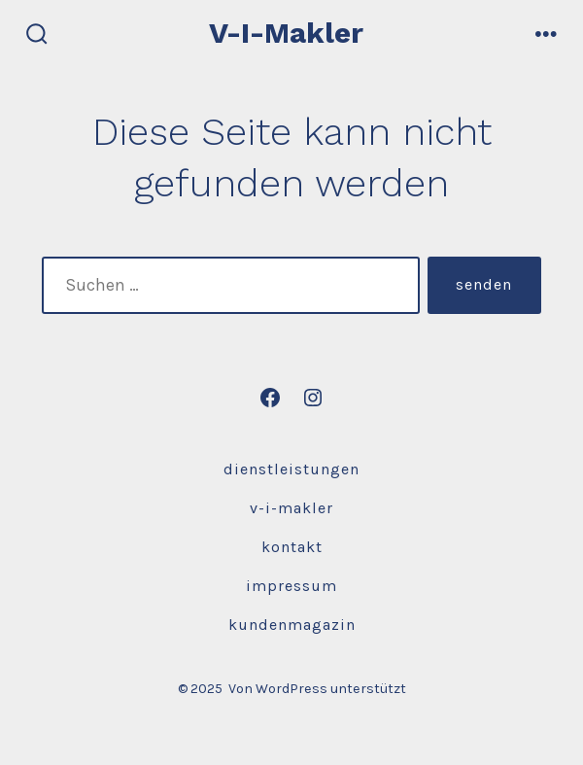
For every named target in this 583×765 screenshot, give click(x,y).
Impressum (291, 585)
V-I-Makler (291, 508)
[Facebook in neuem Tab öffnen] (270, 397)
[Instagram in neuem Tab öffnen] (312, 397)
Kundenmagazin (292, 624)
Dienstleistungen (291, 469)
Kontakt (292, 547)
